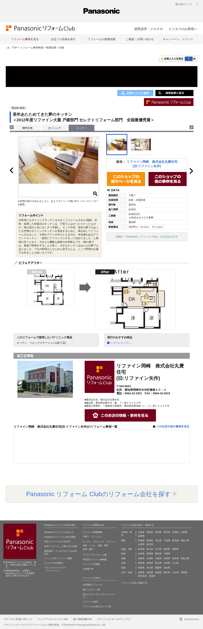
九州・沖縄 (126, 572)
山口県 (175, 563)
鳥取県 (141, 563)
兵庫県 (167, 558)
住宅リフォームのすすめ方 (57, 541)
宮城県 (175, 532)
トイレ (92, 545)
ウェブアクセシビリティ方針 (52, 619)
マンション (96, 536)
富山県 (150, 549)
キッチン (87, 541)
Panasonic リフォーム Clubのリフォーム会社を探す (98, 494)
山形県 (184, 532)
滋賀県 (141, 558)
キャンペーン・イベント (178, 39)
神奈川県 (185, 540)
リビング (110, 541)
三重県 (167, 553)
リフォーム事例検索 (31, 47)
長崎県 (158, 572)
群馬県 (150, 540)
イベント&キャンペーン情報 (58, 558)
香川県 (150, 567)
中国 (123, 563)
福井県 (167, 549)
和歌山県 (185, 558)
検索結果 (51, 47)
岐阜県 (141, 553)
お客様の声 (88, 569)
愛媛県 (158, 567)
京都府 (150, 558)
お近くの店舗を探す (63, 39)
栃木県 (150, 544)
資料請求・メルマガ (148, 29)
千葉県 (167, 540)
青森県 (150, 532)
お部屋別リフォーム (92, 585)
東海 (123, 553)
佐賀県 (150, 572)
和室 (106, 545)
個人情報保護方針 (82, 619)
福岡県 (141, 572)
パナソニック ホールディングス (114, 619)
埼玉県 (158, 540)
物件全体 (27, 127)
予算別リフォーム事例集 (95, 559)
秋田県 (158, 532)
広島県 (167, 563)
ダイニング (54, 127)
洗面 (100, 545)
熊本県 (167, 572)
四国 (123, 567)
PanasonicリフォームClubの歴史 (60, 537)
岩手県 (167, 532)
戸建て (86, 536)
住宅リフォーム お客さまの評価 (60, 546)
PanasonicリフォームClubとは (59, 532)
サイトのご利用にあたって (18, 619)
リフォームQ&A (90, 601)
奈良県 (175, 558)
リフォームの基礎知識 (101, 39)
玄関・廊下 (88, 549)
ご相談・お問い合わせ (140, 39)
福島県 (141, 536)
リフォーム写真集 (91, 564)
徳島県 (141, 567)
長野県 (175, 549)
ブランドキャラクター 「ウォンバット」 (55, 569)
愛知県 (158, 553)
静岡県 (150, 553)
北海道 (141, 532)
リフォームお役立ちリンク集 (97, 606)
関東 (123, 540)
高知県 (167, 567)
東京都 (175, 540)
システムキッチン (120, 342)
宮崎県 (184, 572)
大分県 (175, 572)
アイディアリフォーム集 (95, 555)
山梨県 (141, 544)
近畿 (123, 558)
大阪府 (158, 558)
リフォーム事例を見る (25, 39)
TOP (14, 47)
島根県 (150, 563)
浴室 (85, 545)
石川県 (158, 549)
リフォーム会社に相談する (134, 583)
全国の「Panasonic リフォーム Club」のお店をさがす (147, 236)
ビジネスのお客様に (54, 563)
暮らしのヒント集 (91, 589)
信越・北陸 (126, 549)
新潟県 (141, 549)
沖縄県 (152, 576)
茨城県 (141, 540)
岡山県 (158, 563)
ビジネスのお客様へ (183, 29)
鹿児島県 (142, 576)
